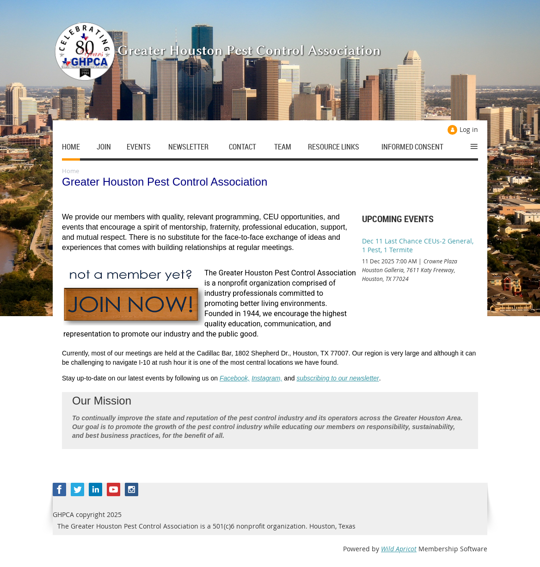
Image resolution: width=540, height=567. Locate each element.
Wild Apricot (399, 548)
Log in (469, 129)
